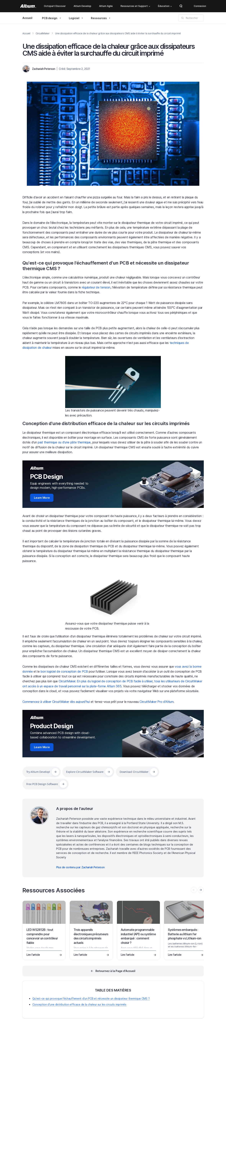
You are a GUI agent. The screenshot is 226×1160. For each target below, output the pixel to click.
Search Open (181, 6)
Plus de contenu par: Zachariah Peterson (80, 867)
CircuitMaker (43, 33)
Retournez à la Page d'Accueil (115, 971)
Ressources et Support (135, 6)
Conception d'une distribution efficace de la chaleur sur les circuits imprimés (106, 423)
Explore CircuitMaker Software (85, 772)
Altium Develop (82, 6)
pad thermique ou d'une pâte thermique (64, 442)
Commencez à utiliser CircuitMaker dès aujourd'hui (56, 702)
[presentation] (201, 890)
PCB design (49, 18)
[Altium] (28, 6)
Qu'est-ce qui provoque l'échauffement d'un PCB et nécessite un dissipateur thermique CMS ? (105, 265)
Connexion (200, 6)
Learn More (42, 497)
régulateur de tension (96, 287)
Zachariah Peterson (43, 68)
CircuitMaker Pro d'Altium (156, 702)
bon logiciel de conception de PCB (64, 671)
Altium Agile (106, 6)
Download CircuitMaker (134, 772)
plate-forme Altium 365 (106, 686)
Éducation (165, 6)
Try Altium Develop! (38, 772)
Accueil (27, 18)
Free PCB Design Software (42, 784)
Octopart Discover (55, 6)
